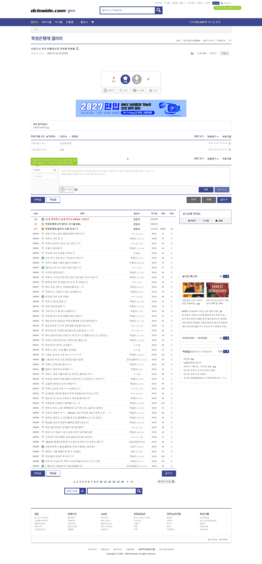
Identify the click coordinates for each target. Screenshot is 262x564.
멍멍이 (170, 518)
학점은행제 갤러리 (47, 38)
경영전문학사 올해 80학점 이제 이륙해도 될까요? (68, 446)
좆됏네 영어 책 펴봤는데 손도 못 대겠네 (63, 282)
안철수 (137, 524)
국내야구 (104, 518)
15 (122, 481)
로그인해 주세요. (192, 213)
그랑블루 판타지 (41, 521)
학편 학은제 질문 (52, 306)
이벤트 (200, 3)
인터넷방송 (204, 518)
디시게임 (191, 3)
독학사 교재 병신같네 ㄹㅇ (57, 364)
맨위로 (224, 539)
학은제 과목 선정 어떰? (55, 296)
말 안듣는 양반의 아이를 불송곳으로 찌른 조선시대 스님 (205, 315)
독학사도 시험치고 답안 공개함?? (60, 292)
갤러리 (34, 22)
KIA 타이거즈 (106, 524)
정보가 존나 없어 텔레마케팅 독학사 (61, 233)
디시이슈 (202, 338)
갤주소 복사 (208, 40)
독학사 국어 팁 (51, 238)
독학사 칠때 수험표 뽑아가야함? (60, 263)
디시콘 (207, 3)
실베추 (108, 90)
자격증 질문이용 (52, 272)
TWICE (71, 529)
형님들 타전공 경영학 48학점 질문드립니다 (65, 422)
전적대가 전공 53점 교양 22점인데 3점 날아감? (67, 437)
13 (114, 481)
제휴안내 (105, 549)
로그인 (216, 3)
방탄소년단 (72, 526)
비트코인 (137, 521)
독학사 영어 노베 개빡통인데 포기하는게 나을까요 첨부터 (72, 408)
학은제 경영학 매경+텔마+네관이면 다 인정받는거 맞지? (72, 379)
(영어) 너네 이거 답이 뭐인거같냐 (60, 267)
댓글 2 (225, 53)
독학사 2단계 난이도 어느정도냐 (60, 243)
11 (105, 481)
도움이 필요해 (50, 248)
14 (118, 481)
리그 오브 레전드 (41, 518)
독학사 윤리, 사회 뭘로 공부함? (59, 350)
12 (109, 481)
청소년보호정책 (166, 549)
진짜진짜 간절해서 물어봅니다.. (59, 403)
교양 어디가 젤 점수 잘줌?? (57, 311)
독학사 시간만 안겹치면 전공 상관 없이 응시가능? (68, 277)
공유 (123, 90)
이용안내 (221, 40)
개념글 (53, 199)
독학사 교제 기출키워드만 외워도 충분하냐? (66, 374)
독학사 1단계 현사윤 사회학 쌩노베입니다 (64, 340)
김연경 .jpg (189, 359)
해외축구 (104, 529)
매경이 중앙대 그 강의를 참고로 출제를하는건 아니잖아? (72, 417)
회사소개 (92, 549)
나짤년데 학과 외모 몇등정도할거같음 (62, 359)
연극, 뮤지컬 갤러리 (208, 521)
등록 (206, 189)
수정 (193, 199)
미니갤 (167, 3)
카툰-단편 (204, 529)
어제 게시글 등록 (204, 22)
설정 (178, 40)
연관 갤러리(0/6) (191, 40)
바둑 (136, 526)
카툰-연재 (204, 526)
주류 (169, 526)
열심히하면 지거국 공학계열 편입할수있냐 (65, 325)
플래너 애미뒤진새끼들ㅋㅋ (57, 369)
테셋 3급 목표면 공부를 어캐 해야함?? (63, 427)
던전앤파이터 (40, 529)
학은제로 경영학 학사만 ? (56, 456)
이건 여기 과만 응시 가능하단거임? (61, 258)
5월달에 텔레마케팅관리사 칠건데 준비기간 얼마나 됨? (71, 442)
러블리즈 (71, 521)
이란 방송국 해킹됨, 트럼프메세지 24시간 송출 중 (205, 322)
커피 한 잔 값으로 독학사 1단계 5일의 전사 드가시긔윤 (71, 461)
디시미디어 (188, 338)
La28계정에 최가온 (192, 363)
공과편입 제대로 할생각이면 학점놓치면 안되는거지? (70, 393)
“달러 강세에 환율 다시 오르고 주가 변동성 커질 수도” (205, 326)
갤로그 (182, 3)
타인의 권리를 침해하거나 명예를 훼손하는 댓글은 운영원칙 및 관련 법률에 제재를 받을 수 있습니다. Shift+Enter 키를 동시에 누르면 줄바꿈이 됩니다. (108, 172)
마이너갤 (158, 3)
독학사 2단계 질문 (52, 301)
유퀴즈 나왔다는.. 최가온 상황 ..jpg (200, 366)
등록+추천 (222, 189)
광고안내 (117, 549)
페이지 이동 (166, 481)
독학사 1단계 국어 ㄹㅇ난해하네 (60, 388)
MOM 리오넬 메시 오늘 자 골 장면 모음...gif (202, 311)
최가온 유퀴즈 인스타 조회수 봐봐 (199, 370)
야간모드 (226, 3)
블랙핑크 (71, 518)
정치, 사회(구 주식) (142, 518)
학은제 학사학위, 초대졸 (56, 345)
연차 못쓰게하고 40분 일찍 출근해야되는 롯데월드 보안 (205, 319)
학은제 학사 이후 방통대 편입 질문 (61, 316)
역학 (136, 529)
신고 (153, 90)
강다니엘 (71, 524)
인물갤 (174, 3)
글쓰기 (224, 199)
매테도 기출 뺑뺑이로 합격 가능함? (61, 451)
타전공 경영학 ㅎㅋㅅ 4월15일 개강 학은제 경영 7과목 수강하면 (75, 413)
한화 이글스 (106, 521)
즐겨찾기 (192, 221)
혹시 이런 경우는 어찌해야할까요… (61, 287)
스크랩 (192, 53)
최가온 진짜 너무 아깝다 (195, 374)
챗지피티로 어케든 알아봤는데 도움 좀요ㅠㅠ (66, 330)
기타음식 (170, 529)
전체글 (37, 199)
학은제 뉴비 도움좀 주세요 (57, 253)
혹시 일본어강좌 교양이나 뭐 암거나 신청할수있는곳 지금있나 (75, 335)
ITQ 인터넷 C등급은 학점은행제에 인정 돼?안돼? (68, 321)
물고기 (170, 524)
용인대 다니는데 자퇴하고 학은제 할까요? (64, 398)
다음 (128, 482)
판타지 (203, 524)
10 (101, 481)
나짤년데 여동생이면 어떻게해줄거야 (62, 466)
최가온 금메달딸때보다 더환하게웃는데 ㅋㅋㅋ (205, 378)
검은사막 (38, 526)
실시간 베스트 (189, 276)
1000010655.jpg (41, 127)
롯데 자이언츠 (107, 526)
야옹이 (170, 521)
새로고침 (226, 136)
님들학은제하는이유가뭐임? (57, 384)
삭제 (230, 143)
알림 (219, 221)
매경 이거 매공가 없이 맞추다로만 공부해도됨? (67, 432)
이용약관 (130, 549)
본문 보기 (199, 136)
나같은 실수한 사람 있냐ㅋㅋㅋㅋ (60, 354)
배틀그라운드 (40, 524)
